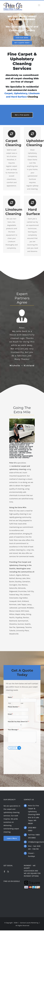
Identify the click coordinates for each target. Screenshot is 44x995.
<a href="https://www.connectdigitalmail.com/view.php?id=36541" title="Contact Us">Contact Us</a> (22, 732)
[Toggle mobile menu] (39, 5)
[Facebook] (4, 872)
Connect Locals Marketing (29, 923)
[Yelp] (8, 872)
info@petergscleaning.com (34, 842)
